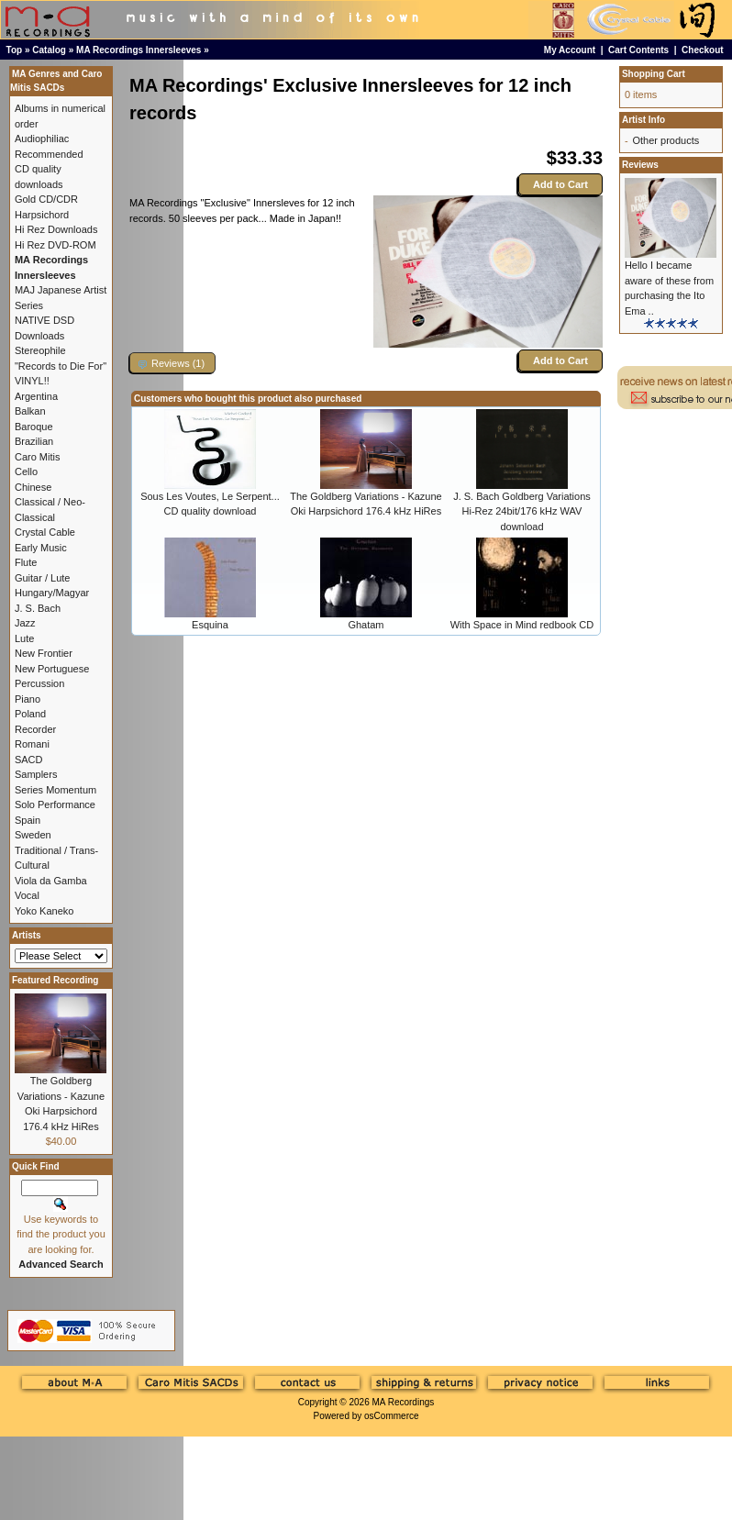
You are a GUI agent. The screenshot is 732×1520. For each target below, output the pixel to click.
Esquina (210, 624)
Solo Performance (55, 804)
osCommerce (391, 1416)
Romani (32, 743)
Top (14, 50)
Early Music (41, 547)
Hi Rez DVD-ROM (55, 244)
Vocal (27, 895)
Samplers (36, 774)
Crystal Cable (45, 532)
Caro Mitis (38, 456)
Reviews (640, 165)
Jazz (25, 622)
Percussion (39, 683)
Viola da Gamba (51, 880)
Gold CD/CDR (46, 199)
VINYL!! (32, 380)
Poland (30, 713)
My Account (569, 50)
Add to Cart (560, 184)
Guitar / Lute (43, 577)
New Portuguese (52, 668)
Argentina (36, 396)
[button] (172, 362)
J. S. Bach (38, 608)
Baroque (34, 426)
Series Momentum (55, 789)
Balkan (30, 410)
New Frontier (43, 653)
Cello (26, 471)
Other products (665, 140)
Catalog (49, 50)
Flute (26, 562)
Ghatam (365, 624)
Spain (27, 820)
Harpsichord (42, 214)
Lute (24, 638)
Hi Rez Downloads (56, 229)
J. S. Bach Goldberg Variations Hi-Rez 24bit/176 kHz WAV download (522, 511)
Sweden (33, 834)
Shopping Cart (653, 74)
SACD (29, 759)
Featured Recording (55, 980)
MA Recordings (403, 1402)
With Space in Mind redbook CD (522, 624)
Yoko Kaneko (44, 910)
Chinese (33, 487)
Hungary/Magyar (52, 592)
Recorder (35, 729)
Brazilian (34, 441)
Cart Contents (638, 50)
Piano (27, 699)
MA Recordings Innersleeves (138, 50)
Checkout (703, 50)
